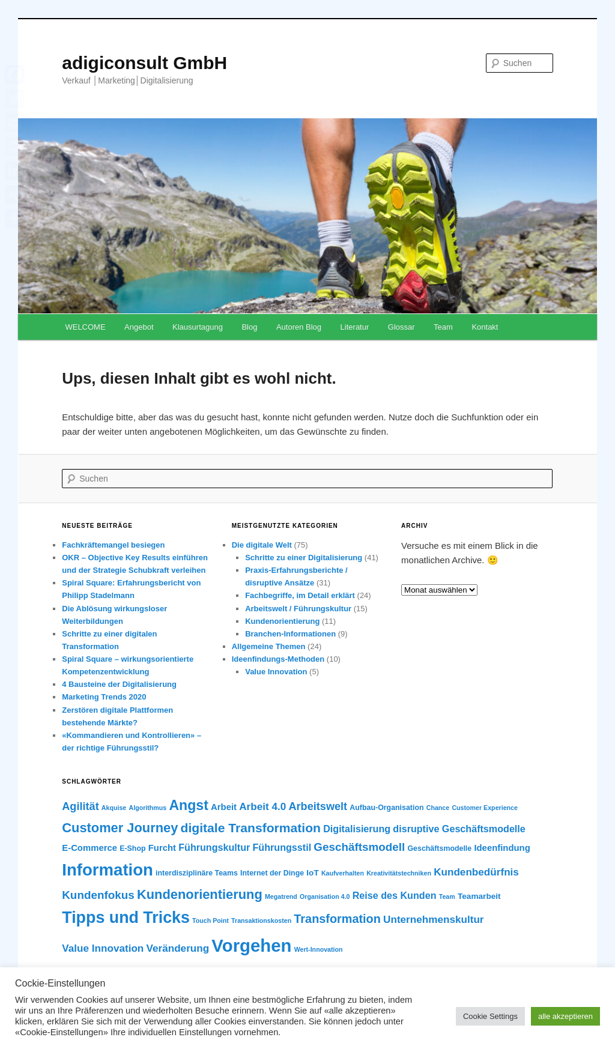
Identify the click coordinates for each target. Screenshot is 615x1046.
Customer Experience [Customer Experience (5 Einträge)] (485, 807)
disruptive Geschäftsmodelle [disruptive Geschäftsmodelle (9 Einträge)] (459, 828)
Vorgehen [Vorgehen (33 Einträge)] (251, 945)
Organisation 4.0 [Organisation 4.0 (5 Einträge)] (325, 896)
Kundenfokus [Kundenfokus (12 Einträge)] (98, 895)
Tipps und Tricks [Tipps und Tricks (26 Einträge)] (126, 917)
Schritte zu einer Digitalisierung (303, 557)
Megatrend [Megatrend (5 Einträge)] (281, 896)
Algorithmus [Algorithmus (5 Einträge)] (147, 807)
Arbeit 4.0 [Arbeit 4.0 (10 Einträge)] (262, 806)
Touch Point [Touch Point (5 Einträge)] (210, 920)
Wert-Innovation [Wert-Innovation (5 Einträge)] (318, 949)
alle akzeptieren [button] (565, 1016)
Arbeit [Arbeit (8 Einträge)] (224, 807)
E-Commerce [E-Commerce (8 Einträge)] (89, 848)
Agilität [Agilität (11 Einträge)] (80, 806)
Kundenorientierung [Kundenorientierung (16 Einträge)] (199, 894)
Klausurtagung (197, 326)
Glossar (401, 326)
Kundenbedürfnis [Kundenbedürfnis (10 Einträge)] (476, 872)
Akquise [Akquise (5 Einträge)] (113, 807)
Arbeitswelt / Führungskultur (298, 608)
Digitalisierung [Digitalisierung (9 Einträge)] (356, 828)
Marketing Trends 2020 (104, 696)
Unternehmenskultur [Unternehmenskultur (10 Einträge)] (433, 919)
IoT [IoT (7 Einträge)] (312, 872)
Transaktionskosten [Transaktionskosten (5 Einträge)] (261, 920)
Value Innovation (276, 671)
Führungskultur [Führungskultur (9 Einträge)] (214, 847)
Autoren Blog (298, 326)
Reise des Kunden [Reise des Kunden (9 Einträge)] (395, 895)
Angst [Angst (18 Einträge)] (188, 805)
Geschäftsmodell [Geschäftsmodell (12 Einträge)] (359, 847)
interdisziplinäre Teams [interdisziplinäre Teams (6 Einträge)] (197, 873)
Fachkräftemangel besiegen (113, 544)
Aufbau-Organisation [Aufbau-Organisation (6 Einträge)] (386, 807)
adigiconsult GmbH (144, 63)
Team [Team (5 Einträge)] (447, 896)
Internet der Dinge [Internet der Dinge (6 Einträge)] (272, 873)
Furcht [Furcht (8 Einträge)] (162, 848)
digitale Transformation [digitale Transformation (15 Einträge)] (251, 828)
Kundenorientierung (282, 621)
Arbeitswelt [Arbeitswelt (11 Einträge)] (317, 806)
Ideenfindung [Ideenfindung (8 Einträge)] (502, 848)
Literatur (355, 326)
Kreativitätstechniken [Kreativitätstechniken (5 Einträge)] (398, 873)
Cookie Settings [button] (490, 1016)
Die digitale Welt (262, 544)
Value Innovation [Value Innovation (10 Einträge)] (103, 948)
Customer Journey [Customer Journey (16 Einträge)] (120, 827)
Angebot (138, 326)
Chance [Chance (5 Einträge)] (438, 807)
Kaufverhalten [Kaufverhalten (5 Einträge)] (342, 873)
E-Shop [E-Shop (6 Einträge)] (132, 848)
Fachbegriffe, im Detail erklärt (300, 595)
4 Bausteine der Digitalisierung (119, 684)
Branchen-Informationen (290, 633)
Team (443, 326)
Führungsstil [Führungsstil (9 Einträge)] (282, 847)
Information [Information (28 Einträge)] (107, 869)
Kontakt (484, 326)
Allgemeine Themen (269, 646)
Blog (249, 326)
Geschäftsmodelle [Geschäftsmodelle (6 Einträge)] (439, 848)
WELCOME (85, 326)
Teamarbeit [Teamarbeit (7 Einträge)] (479, 896)
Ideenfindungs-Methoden (278, 659)
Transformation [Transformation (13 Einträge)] (337, 918)
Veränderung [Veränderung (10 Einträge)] (178, 948)
